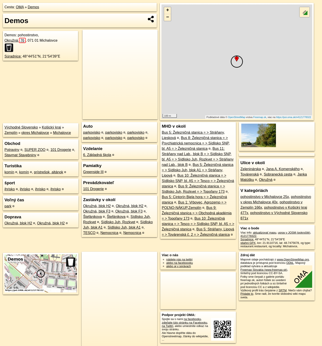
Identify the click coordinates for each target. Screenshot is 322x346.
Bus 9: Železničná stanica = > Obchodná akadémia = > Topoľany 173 (197, 213)
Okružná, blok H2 (18, 223)
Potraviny (11, 150)
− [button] (167, 17)
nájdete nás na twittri (179, 259)
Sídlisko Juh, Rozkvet (118, 222)
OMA (20, 7)
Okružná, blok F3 (96, 211)
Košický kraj (51, 127)
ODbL (290, 262)
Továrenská (249, 174)
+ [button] (167, 10)
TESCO (89, 233)
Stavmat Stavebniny (20, 155)
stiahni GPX (248, 243)
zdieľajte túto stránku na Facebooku (184, 322)
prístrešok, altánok (48, 172)
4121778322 (248, 236)
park (7, 206)
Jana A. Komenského (283, 169)
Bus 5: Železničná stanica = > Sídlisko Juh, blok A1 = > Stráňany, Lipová (197, 170)
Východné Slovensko (21, 127)
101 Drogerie (60, 150)
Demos (33, 7)
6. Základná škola (97, 155)
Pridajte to (246, 293)
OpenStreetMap (236, 117)
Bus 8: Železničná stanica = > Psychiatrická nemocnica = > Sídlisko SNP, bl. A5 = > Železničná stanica (196, 143)
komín (9, 172)
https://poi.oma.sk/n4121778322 (293, 117)
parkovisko (91, 132)
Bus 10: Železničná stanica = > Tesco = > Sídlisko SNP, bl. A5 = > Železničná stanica (198, 224)
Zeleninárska (250, 169)
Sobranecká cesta (278, 174)
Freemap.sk (259, 117)
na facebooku (192, 319)
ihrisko (9, 189)
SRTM (283, 290)
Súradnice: (13, 56)
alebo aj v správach (178, 266)
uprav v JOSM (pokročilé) (294, 232)
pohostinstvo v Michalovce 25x (264, 197)
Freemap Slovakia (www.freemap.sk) (263, 269)
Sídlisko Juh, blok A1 (124, 227)
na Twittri (167, 326)
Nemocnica (109, 233)
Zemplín (10, 133)
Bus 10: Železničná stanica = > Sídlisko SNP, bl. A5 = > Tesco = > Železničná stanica (198, 181)
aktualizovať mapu (264, 232)
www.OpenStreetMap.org (293, 259)
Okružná (15, 40)
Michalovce (62, 133)
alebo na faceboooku (179, 262)
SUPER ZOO (34, 150)
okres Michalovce (35, 133)
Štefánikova (92, 217)
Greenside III (93, 172)
